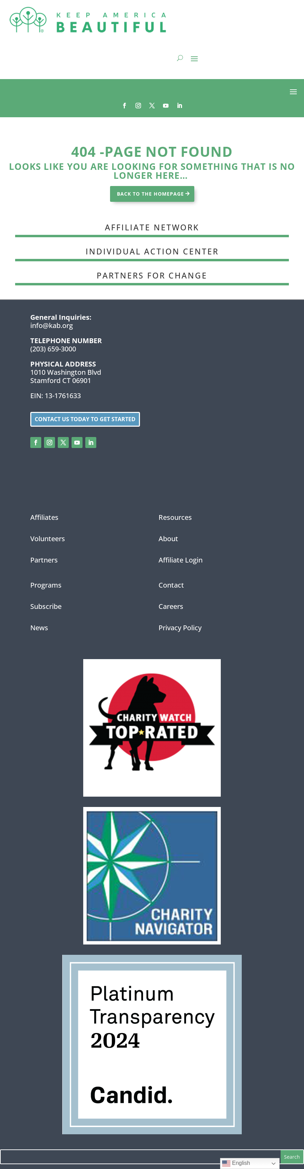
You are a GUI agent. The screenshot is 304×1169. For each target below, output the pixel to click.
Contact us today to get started (85, 419)
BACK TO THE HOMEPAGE (150, 193)
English (236, 1163)
